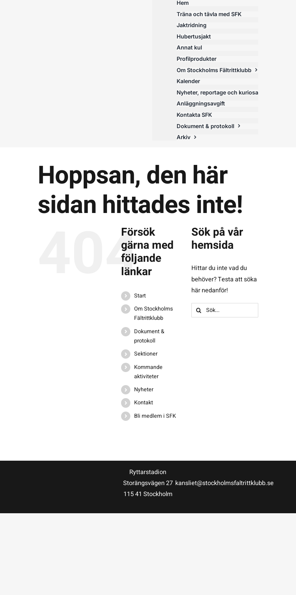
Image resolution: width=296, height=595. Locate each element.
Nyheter (143, 389)
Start (140, 296)
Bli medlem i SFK (155, 416)
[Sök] (198, 310)
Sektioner (145, 354)
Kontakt (143, 402)
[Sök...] (224, 310)
